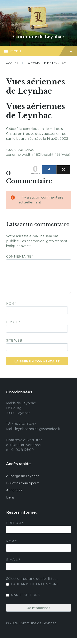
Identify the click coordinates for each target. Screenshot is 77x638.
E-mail (13, 322)
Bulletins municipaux (22, 483)
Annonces (14, 490)
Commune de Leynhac (38, 36)
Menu (38, 51)
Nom (11, 303)
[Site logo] (38, 30)
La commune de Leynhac (46, 63)
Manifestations (23, 595)
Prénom (14, 523)
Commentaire (19, 256)
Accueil (12, 63)
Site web (14, 340)
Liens (10, 497)
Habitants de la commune (32, 584)
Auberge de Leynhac (22, 476)
